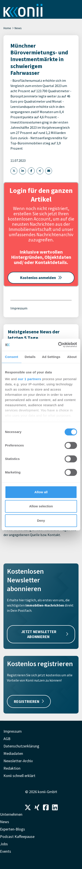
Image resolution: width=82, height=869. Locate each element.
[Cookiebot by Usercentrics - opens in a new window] (58, 345)
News (18, 28)
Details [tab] (30, 357)
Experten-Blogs (12, 829)
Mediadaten (13, 753)
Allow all (41, 492)
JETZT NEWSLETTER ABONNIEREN (44, 634)
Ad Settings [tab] (51, 357)
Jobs (4, 843)
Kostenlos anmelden (41, 277)
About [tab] (72, 357)
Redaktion (11, 768)
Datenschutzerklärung (21, 746)
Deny (41, 520)
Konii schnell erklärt (19, 775)
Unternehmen (11, 814)
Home (7, 28)
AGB (6, 738)
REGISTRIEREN (29, 701)
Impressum (18, 308)
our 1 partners (29, 379)
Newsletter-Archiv (18, 760)
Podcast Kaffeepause (17, 836)
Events (5, 851)
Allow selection (41, 506)
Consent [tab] (11, 357)
